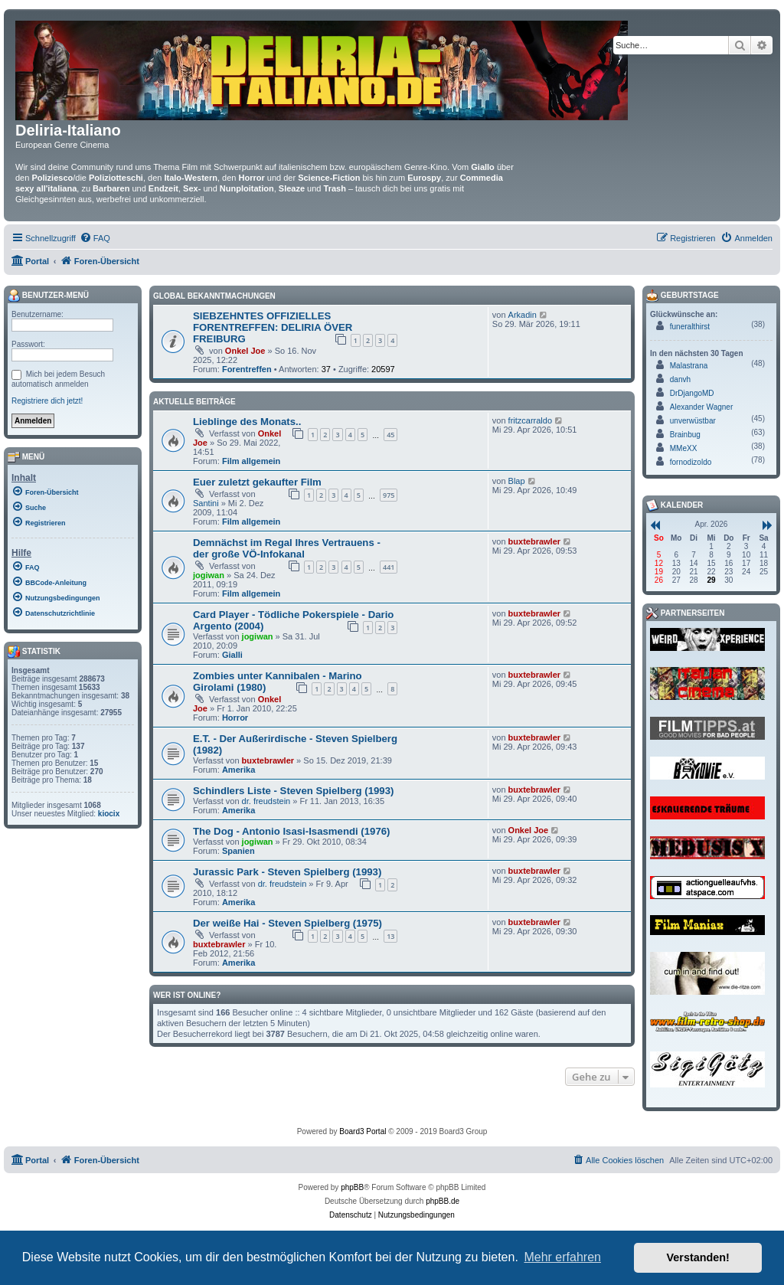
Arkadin (522, 314)
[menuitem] (95, 238)
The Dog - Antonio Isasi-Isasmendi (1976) (291, 831)
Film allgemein (251, 461)
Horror (235, 717)
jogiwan (208, 575)
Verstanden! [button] (698, 1257)
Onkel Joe (245, 350)
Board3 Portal (362, 1131)
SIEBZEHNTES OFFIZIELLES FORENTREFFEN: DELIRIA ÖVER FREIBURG (272, 327)
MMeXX (683, 448)
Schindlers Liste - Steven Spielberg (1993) (293, 790)
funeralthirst (690, 326)
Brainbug (685, 434)
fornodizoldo (690, 462)
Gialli (232, 654)
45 (390, 435)
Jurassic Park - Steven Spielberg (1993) (287, 872)
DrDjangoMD (692, 393)
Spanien (238, 850)
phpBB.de (442, 1201)
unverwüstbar (693, 421)
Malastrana (688, 365)
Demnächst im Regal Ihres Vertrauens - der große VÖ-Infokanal (287, 548)
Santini (206, 503)
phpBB (352, 1187)
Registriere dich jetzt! (47, 401)
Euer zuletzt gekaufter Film (257, 482)
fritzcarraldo (530, 420)
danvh (680, 379)
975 (388, 495)
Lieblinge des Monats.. (247, 421)
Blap (516, 481)
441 (388, 567)
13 (390, 936)
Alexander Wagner (701, 407)
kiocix (108, 813)
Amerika (238, 769)
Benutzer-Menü (48, 295)
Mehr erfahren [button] (562, 1257)
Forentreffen (247, 369)
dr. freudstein (266, 801)
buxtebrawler (534, 541)
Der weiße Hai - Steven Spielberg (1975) (287, 923)
